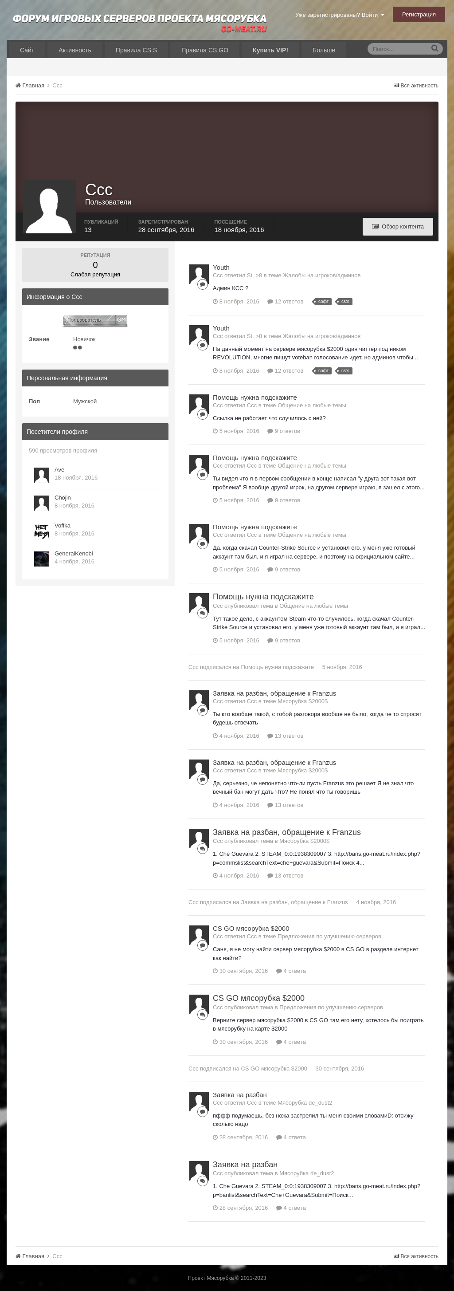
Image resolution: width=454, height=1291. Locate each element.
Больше (324, 50)
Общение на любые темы (312, 405)
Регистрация (419, 14)
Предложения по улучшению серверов (329, 936)
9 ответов (283, 431)
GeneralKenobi (74, 553)
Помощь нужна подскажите (255, 397)
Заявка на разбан (240, 1094)
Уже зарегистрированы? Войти (339, 15)
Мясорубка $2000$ (303, 701)
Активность (75, 50)
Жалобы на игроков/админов (321, 275)
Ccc (193, 667)
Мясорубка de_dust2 (305, 1102)
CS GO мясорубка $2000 (251, 928)
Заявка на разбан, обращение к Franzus (274, 693)
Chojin (63, 497)
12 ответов (285, 301)
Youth (221, 267)
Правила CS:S (136, 50)
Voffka (62, 525)
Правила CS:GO (204, 50)
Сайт (27, 50)
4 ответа (291, 971)
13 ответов (285, 735)
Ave (59, 469)
